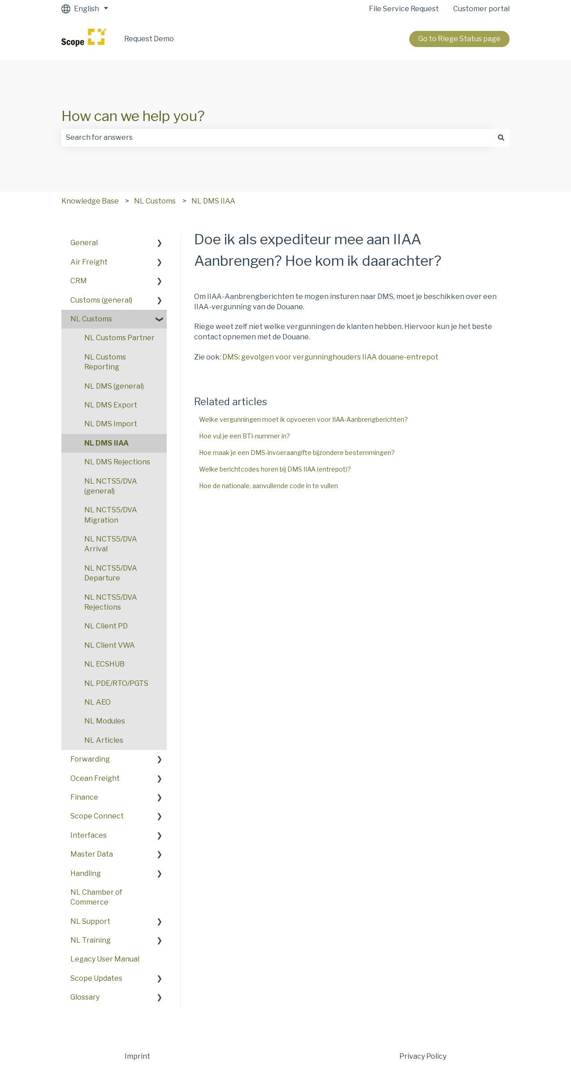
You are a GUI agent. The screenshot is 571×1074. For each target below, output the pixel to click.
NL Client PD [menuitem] (106, 626)
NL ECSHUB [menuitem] (104, 664)
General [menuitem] (84, 242)
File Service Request (404, 8)
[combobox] (277, 137)
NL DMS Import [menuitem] (110, 424)
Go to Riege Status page (459, 39)
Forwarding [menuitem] (90, 759)
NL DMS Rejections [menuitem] (117, 462)
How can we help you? (133, 116)
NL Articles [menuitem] (103, 740)
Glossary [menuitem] (84, 997)
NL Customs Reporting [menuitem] (105, 362)
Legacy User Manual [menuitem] (104, 959)
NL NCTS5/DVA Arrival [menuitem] (110, 544)
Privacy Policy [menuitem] (422, 1056)
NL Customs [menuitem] (91, 319)
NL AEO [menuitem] (97, 702)
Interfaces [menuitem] (88, 835)
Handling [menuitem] (85, 873)
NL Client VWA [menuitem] (109, 645)
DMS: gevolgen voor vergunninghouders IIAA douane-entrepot (330, 357)
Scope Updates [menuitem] (96, 978)
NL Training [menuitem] (90, 940)
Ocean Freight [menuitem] (95, 778)
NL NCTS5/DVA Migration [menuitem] (110, 515)
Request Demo (149, 39)
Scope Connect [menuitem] (97, 816)
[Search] (501, 137)
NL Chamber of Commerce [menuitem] (96, 897)
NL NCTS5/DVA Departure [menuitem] (110, 573)
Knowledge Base (90, 201)
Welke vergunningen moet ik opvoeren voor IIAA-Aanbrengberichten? (303, 419)
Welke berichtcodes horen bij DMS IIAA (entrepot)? (275, 469)
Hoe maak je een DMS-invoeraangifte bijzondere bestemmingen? (297, 452)
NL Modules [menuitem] (104, 721)
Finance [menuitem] (84, 797)
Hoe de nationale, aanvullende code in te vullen (268, 485)
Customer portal (481, 8)
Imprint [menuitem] (137, 1056)
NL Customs (155, 201)
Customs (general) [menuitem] (101, 300)
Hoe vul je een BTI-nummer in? (244, 436)
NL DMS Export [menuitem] (110, 405)
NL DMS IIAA (213, 201)
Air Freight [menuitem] (89, 262)
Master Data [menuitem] (91, 854)
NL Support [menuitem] (90, 921)
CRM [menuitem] (78, 281)
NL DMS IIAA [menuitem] (106, 443)
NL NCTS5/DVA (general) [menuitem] (110, 486)
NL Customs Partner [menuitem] (119, 337)
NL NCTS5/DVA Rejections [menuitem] (110, 602)
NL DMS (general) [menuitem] (114, 386)
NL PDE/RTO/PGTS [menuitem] (116, 683)
